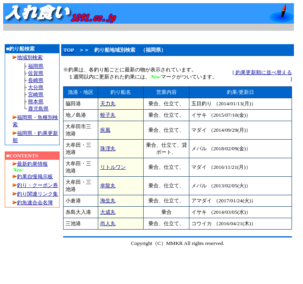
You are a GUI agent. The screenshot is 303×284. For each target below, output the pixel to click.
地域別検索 (28, 57)
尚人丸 (108, 223)
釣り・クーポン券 (37, 185)
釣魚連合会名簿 (35, 203)
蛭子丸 (108, 115)
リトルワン (113, 167)
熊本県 (35, 102)
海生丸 (108, 201)
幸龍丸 (108, 186)
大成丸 (108, 212)
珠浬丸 (108, 148)
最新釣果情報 (32, 164)
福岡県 (35, 66)
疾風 (105, 130)
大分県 (35, 87)
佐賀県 (35, 73)
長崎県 (35, 80)
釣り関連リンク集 (37, 194)
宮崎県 (35, 94)
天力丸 (108, 103)
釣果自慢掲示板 (35, 176)
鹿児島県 (38, 109)
